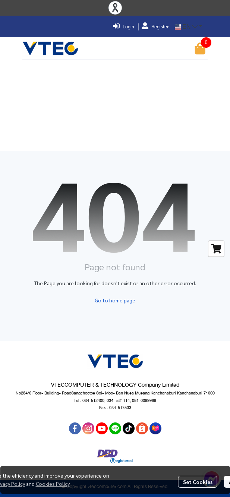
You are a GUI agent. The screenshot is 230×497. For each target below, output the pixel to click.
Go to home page (115, 300)
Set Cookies (197, 481)
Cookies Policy (53, 483)
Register (155, 26)
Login (123, 26)
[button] (188, 26)
